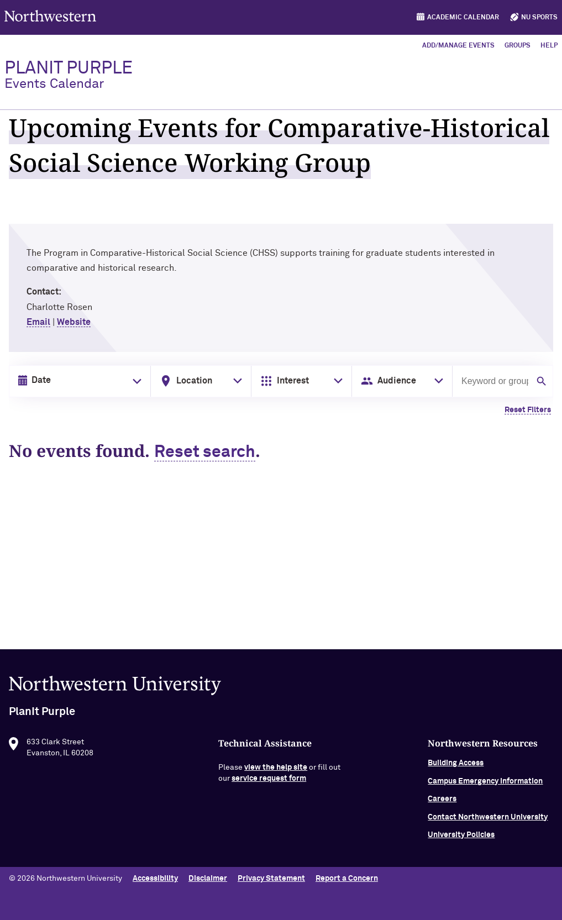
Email (38, 322)
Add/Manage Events (458, 46)
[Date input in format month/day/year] (77, 380)
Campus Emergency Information (485, 786)
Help (549, 46)
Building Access (456, 768)
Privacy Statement (271, 878)
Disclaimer (207, 878)
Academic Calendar (463, 17)
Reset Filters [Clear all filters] (528, 410)
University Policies (461, 840)
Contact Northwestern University (488, 822)
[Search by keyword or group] (494, 381)
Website (74, 322)
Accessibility (155, 878)
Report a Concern (347, 878)
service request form (269, 783)
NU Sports (539, 17)
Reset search (204, 452)
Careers (442, 804)
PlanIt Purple (68, 75)
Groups (518, 46)
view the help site (275, 772)
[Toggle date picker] (134, 381)
